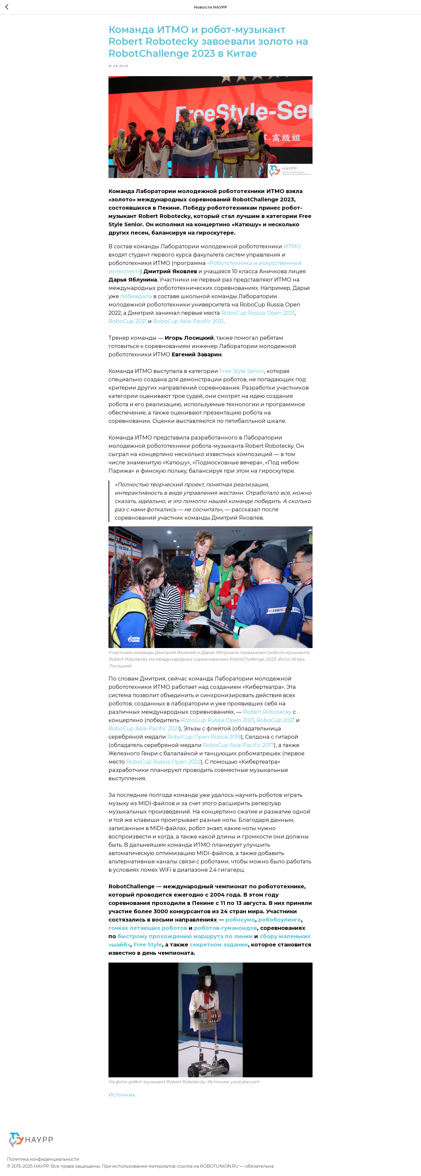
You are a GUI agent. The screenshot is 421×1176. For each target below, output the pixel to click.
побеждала (136, 298)
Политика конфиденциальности (43, 1163)
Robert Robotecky (267, 714)
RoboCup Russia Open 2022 (163, 763)
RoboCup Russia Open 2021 (258, 315)
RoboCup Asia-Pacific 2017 (238, 747)
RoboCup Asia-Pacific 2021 (188, 323)
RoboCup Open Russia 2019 (204, 738)
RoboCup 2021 (127, 323)
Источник (122, 1096)
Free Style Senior (241, 373)
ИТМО (292, 248)
